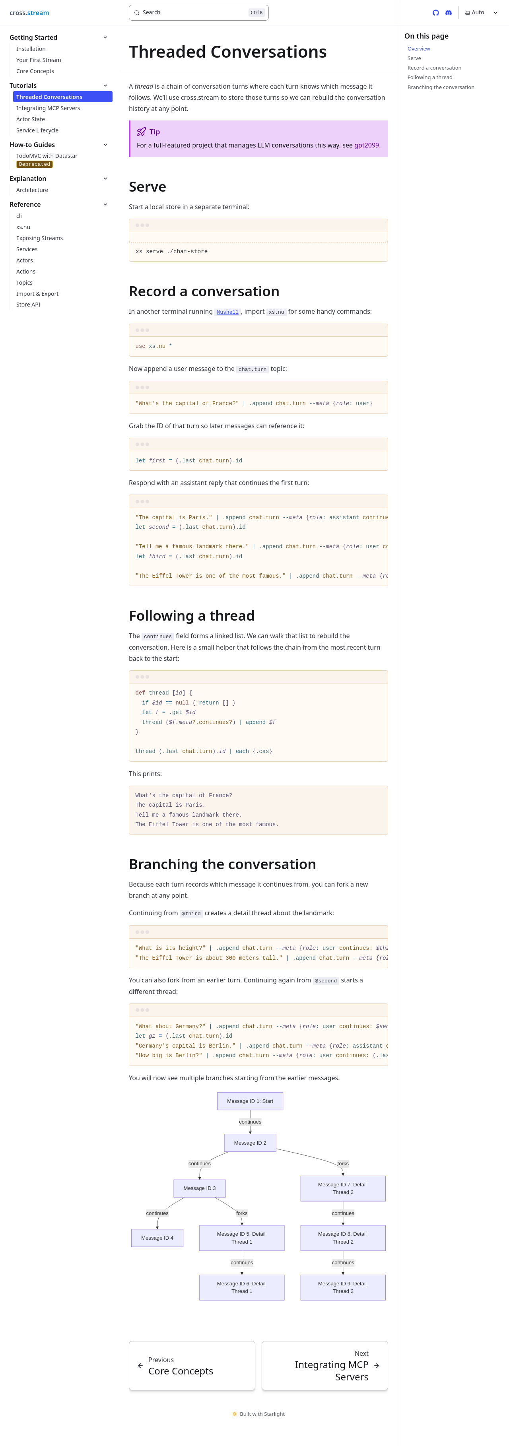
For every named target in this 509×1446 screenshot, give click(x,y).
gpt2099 (366, 145)
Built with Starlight (258, 1413)
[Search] (199, 13)
